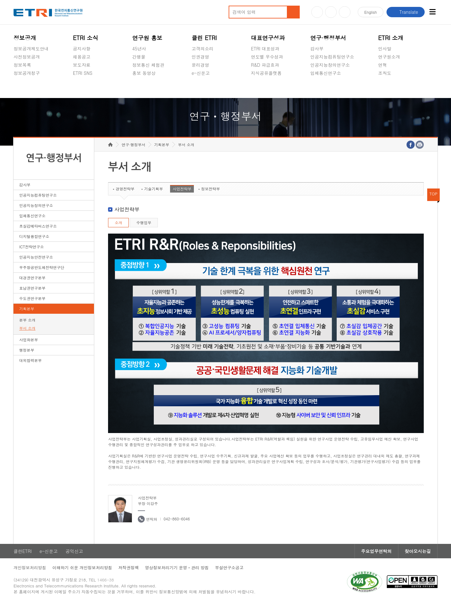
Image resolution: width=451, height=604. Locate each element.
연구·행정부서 (328, 37)
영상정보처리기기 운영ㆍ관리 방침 (177, 567)
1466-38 (105, 580)
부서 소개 (27, 328)
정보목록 (22, 65)
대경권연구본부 (32, 277)
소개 (118, 222)
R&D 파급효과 (265, 65)
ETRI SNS (82, 73)
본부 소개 (27, 320)
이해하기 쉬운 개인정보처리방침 (82, 567)
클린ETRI (22, 551)
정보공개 (24, 37)
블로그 (331, 12)
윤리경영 (200, 65)
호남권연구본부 (32, 288)
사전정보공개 (26, 57)
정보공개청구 (26, 73)
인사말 (384, 48)
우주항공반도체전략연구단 (41, 267)
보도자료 (82, 65)
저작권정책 (128, 567)
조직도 (384, 73)
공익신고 (200, 88)
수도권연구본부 (32, 298)
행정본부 (26, 350)
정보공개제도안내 (31, 48)
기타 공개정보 (392, 88)
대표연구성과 (268, 37)
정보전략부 (210, 188)
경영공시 (22, 88)
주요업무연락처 (376, 551)
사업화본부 (28, 339)
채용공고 (82, 57)
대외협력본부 (30, 360)
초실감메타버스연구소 (332, 88)
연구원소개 (389, 57)
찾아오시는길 (418, 551)
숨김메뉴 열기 (16, 80)
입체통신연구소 (325, 73)
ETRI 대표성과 (265, 48)
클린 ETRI (204, 37)
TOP (433, 194)
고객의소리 (203, 48)
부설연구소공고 (229, 567)
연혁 (382, 65)
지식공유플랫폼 (266, 73)
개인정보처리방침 (29, 567)
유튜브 (317, 12)
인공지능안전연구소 (36, 257)
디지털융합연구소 (34, 236)
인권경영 (200, 57)
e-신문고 (201, 73)
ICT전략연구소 (31, 246)
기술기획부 (153, 188)
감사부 (317, 48)
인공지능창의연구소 (330, 65)
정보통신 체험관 (148, 65)
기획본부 (26, 308)
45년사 (139, 48)
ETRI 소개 (390, 37)
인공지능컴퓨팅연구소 (332, 57)
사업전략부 (182, 188)
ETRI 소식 (85, 37)
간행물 (138, 57)
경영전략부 (125, 188)
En (370, 12)
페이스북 (344, 12)
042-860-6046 (176, 518)
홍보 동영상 (144, 73)
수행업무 (143, 222)
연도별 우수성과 (267, 57)
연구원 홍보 (147, 37)
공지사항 (82, 48)
